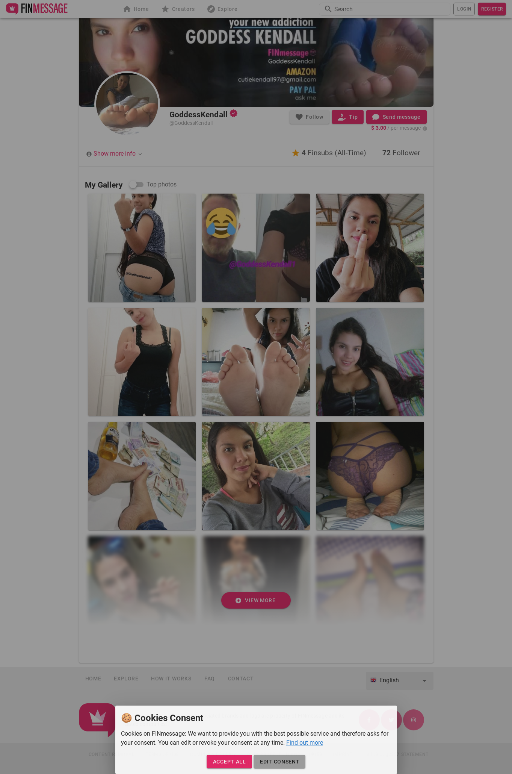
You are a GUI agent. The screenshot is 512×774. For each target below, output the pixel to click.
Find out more (304, 742)
